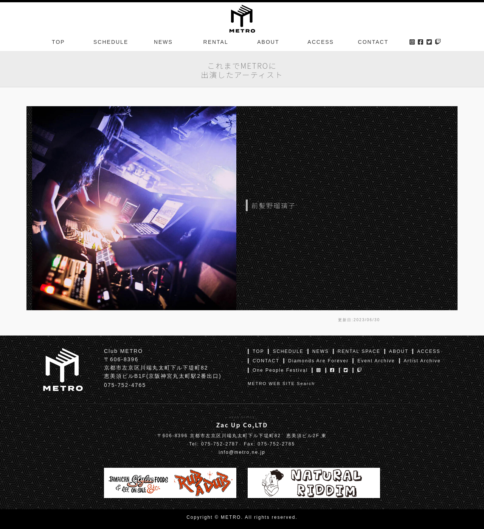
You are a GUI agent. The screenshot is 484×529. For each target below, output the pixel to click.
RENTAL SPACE (359, 351)
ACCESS (320, 43)
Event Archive (376, 360)
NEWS (163, 43)
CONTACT (373, 43)
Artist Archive (422, 360)
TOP (58, 43)
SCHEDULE (110, 43)
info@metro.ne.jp (242, 452)
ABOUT (268, 43)
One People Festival (280, 370)
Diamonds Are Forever (318, 360)
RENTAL (215, 43)
